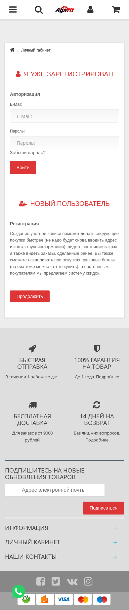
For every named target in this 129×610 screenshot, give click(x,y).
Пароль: (17, 131)
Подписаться (103, 508)
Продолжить (30, 296)
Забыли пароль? (28, 152)
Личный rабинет (36, 50)
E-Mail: (16, 104)
